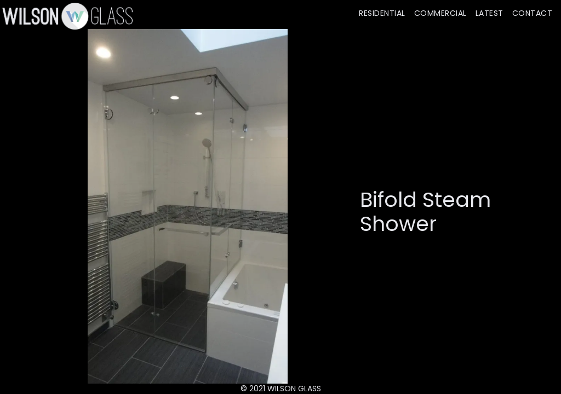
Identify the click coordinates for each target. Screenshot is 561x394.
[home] (66, 16)
